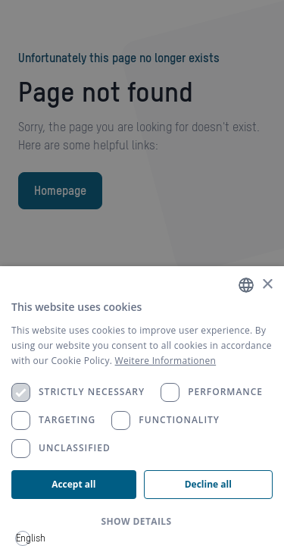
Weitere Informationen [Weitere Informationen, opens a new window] (166, 360)
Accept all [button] (73, 484)
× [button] (267, 284)
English (23, 538)
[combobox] (22, 538)
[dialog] (142, 406)
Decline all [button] (208, 484)
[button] (142, 522)
